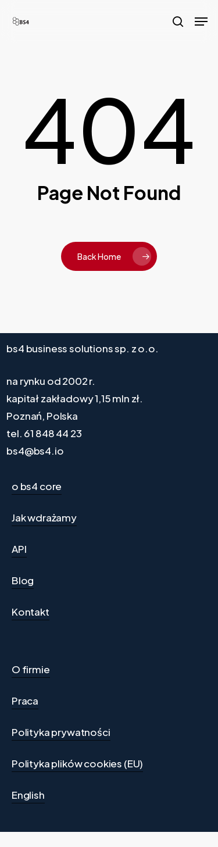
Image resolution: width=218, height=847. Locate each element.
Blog (23, 580)
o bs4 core (37, 486)
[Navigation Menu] (201, 21)
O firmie (31, 669)
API (19, 548)
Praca (25, 700)
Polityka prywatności (61, 732)
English (28, 794)
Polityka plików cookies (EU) (77, 763)
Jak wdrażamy (44, 517)
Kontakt (30, 611)
